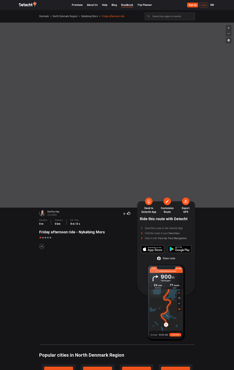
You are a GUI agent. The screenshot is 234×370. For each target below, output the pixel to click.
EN (212, 4)
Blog (114, 4)
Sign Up (193, 5)
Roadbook (127, 4)
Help (104, 4)
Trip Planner (144, 4)
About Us (92, 4)
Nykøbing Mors (89, 16)
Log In (203, 5)
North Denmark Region (65, 16)
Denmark (44, 16)
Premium (77, 4)
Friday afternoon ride (113, 16)
